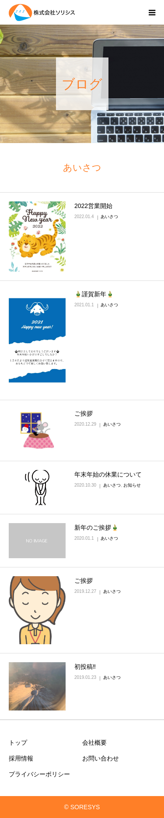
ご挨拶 (83, 413)
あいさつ (109, 216)
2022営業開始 (93, 205)
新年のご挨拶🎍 (96, 527)
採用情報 (21, 758)
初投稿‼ (85, 666)
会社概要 (94, 742)
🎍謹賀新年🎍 (94, 294)
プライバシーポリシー (39, 774)
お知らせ (132, 485)
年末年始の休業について (108, 474)
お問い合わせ (100, 758)
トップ (18, 742)
